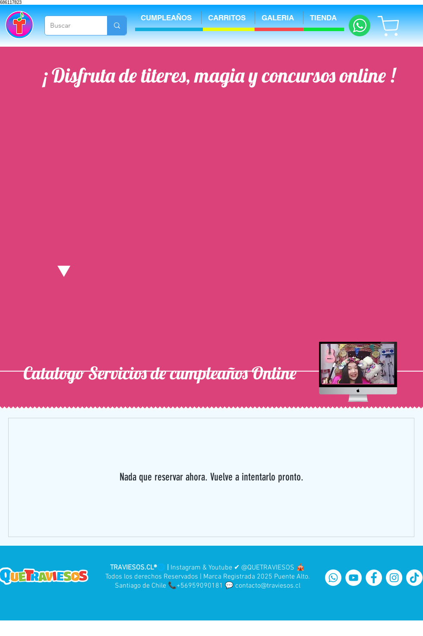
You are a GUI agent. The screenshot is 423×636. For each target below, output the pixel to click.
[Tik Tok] (414, 577)
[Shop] (388, 25)
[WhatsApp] (333, 577)
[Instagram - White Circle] (394, 577)
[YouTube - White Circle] (353, 577)
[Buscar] (69, 25)
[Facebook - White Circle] (374, 577)
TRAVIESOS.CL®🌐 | (139, 567)
